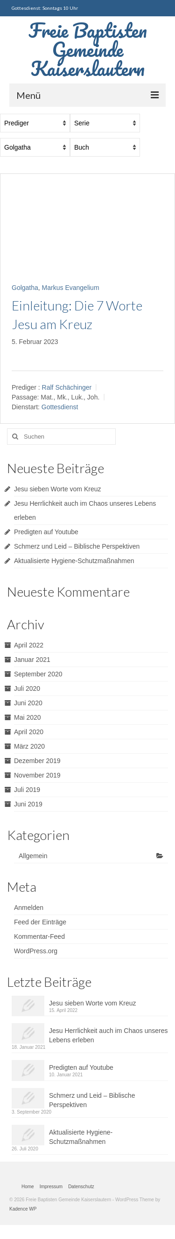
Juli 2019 (27, 789)
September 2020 (38, 674)
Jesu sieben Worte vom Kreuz (57, 489)
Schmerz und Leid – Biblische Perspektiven (77, 546)
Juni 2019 (28, 804)
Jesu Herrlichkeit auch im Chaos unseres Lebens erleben (108, 1035)
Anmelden (28, 907)
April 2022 (28, 645)
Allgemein (33, 856)
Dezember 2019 (37, 760)
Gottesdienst (60, 407)
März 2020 (29, 746)
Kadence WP (22, 1208)
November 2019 (37, 775)
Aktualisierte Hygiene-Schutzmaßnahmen (74, 560)
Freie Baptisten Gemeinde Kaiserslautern (87, 49)
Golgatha (25, 287)
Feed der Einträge (40, 922)
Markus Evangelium (70, 287)
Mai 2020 (27, 717)
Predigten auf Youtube (46, 532)
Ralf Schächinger (67, 387)
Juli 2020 (27, 688)
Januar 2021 (32, 659)
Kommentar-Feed (39, 936)
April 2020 (28, 732)
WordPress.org (35, 951)
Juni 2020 (28, 703)
